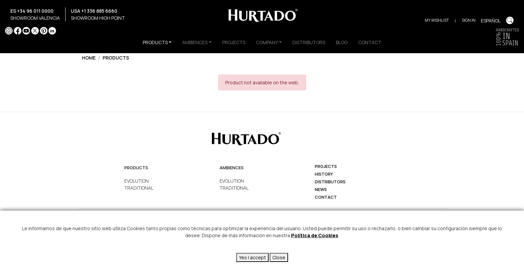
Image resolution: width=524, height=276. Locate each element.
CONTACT (369, 42)
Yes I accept (252, 257)
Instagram (9, 30)
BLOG (342, 42)
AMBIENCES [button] (195, 42)
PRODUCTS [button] (155, 42)
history (324, 174)
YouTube (26, 30)
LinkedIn (52, 30)
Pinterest (43, 30)
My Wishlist (437, 20)
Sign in (469, 20)
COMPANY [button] (267, 42)
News (321, 189)
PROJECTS (233, 42)
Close (278, 257)
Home (89, 58)
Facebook (17, 30)
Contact (326, 197)
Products (116, 58)
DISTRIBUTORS (308, 42)
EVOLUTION (136, 181)
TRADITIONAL (138, 188)
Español (491, 20)
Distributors (330, 181)
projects (326, 166)
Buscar (510, 20)
